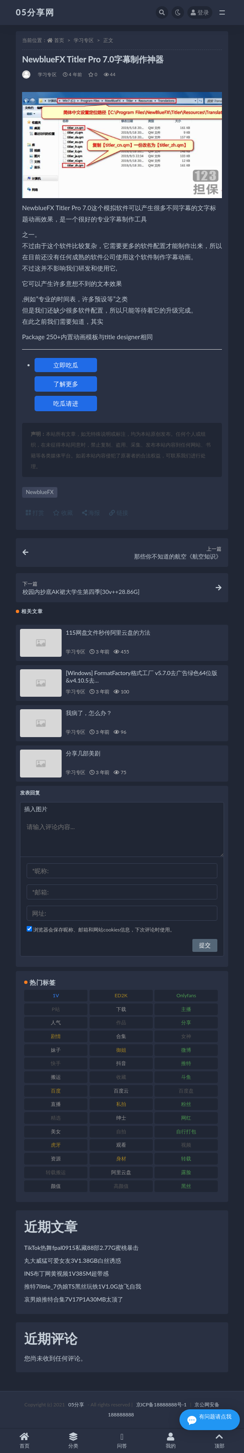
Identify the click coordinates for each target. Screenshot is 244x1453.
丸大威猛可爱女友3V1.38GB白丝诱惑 (72, 1260)
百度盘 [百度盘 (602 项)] (186, 1091)
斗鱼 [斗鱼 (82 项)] (186, 1077)
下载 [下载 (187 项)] (121, 1009)
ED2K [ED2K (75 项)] (121, 995)
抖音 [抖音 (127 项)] (121, 1063)
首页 (59, 40)
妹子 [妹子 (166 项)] (56, 1050)
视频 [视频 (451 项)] (186, 1145)
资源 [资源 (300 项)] (56, 1158)
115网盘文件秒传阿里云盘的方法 (108, 632)
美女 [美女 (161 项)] (56, 1131)
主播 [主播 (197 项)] (186, 1009)
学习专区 (84, 40)
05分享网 (35, 12)
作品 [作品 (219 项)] (121, 1022)
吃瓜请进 (65, 403)
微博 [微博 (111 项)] (186, 1050)
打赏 (35, 512)
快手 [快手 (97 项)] (56, 1063)
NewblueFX (40, 492)
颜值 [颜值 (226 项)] (56, 1186)
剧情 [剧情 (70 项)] (56, 1036)
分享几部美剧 (83, 753)
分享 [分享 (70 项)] (186, 1022)
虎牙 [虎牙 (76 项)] (56, 1145)
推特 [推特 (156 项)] (186, 1063)
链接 (118, 512)
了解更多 (65, 383)
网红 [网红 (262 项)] (186, 1118)
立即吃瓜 (65, 365)
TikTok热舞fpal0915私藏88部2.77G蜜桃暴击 (81, 1247)
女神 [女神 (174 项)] (186, 1036)
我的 (171, 1441)
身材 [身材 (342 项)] (121, 1158)
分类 (73, 1441)
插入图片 (35, 808)
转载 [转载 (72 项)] (186, 1158)
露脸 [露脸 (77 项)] (186, 1172)
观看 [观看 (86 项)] (121, 1145)
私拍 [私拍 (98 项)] (121, 1104)
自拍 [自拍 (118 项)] (121, 1131)
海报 (91, 512)
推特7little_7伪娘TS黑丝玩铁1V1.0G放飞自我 (82, 1286)
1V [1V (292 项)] (55, 995)
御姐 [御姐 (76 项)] (121, 1050)
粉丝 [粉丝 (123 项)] (186, 1104)
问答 (121, 1441)
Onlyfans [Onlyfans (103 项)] (186, 995)
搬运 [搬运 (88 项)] (56, 1077)
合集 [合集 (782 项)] (121, 1036)
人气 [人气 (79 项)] (56, 1022)
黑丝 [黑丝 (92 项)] (186, 1186)
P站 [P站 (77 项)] (56, 1009)
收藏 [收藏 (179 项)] (121, 1077)
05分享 (76, 1404)
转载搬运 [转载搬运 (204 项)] (56, 1172)
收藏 (63, 512)
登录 (200, 12)
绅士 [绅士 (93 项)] (121, 1118)
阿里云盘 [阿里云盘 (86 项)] (121, 1172)
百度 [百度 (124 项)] (56, 1091)
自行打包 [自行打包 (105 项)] (186, 1131)
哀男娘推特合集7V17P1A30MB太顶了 (73, 1299)
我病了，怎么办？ (89, 712)
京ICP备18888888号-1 (161, 1404)
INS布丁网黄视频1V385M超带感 (66, 1273)
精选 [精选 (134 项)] (56, 1118)
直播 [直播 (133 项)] (56, 1104)
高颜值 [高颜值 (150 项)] (121, 1186)
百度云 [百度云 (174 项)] (121, 1091)
